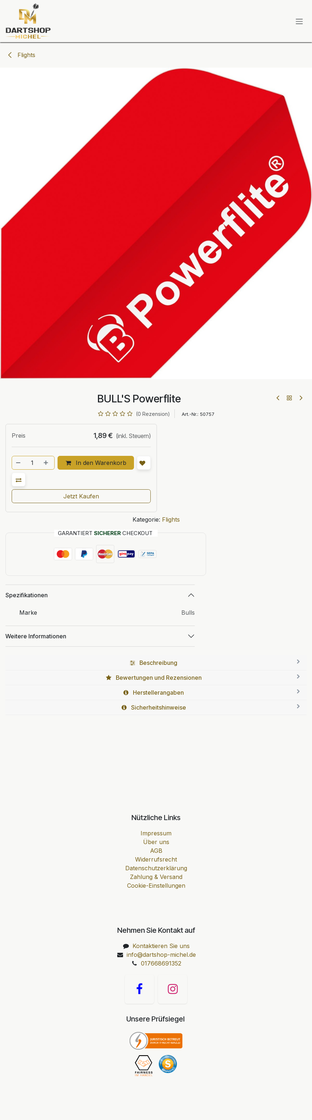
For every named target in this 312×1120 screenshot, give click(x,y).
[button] (18, 479)
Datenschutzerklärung (156, 868)
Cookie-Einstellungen (156, 885)
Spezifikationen (26, 595)
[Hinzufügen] (46, 462)
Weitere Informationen (35, 636)
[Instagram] (172, 989)
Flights (21, 55)
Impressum (156, 833)
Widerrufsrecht (156, 859)
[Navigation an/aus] (299, 21)
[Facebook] (139, 989)
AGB (156, 850)
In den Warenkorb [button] (96, 462)
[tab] (156, 662)
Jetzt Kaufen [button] (81, 496)
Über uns (156, 842)
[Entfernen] (18, 462)
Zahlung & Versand (156, 876)
